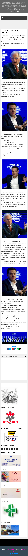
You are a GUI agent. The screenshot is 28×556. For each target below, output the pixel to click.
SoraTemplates (10, 549)
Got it (18, 11)
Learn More (12, 11)
